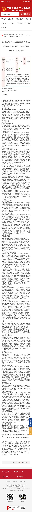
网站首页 (3, 19)
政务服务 (12, 23)
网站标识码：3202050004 (16, 490)
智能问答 (8, 1)
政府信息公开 (19, 19)
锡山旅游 (28, 23)
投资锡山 (20, 23)
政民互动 (4, 23)
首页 (13, 34)
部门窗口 (6, 476)
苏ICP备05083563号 (7, 488)
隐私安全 (22, 481)
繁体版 (2, 1)
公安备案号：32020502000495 (22, 488)
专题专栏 (28, 19)
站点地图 (15, 481)
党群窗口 (17, 471)
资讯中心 (10, 19)
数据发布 (4, 27)
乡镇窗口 (20, 476)
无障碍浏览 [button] (30, 422)
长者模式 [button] (30, 431)
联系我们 (8, 481)
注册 (30, 1)
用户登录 (25, 1)
